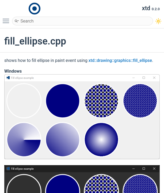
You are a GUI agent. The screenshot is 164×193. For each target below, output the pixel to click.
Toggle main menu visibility (7, 18)
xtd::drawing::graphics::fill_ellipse (120, 60)
